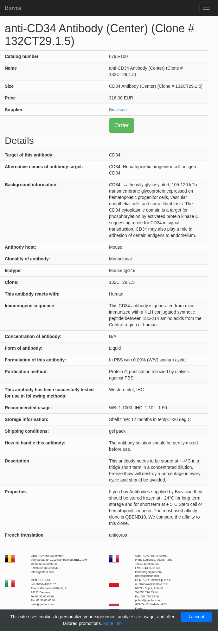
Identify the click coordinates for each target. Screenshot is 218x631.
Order (121, 125)
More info (112, 623)
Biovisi (13, 8)
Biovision (118, 109)
